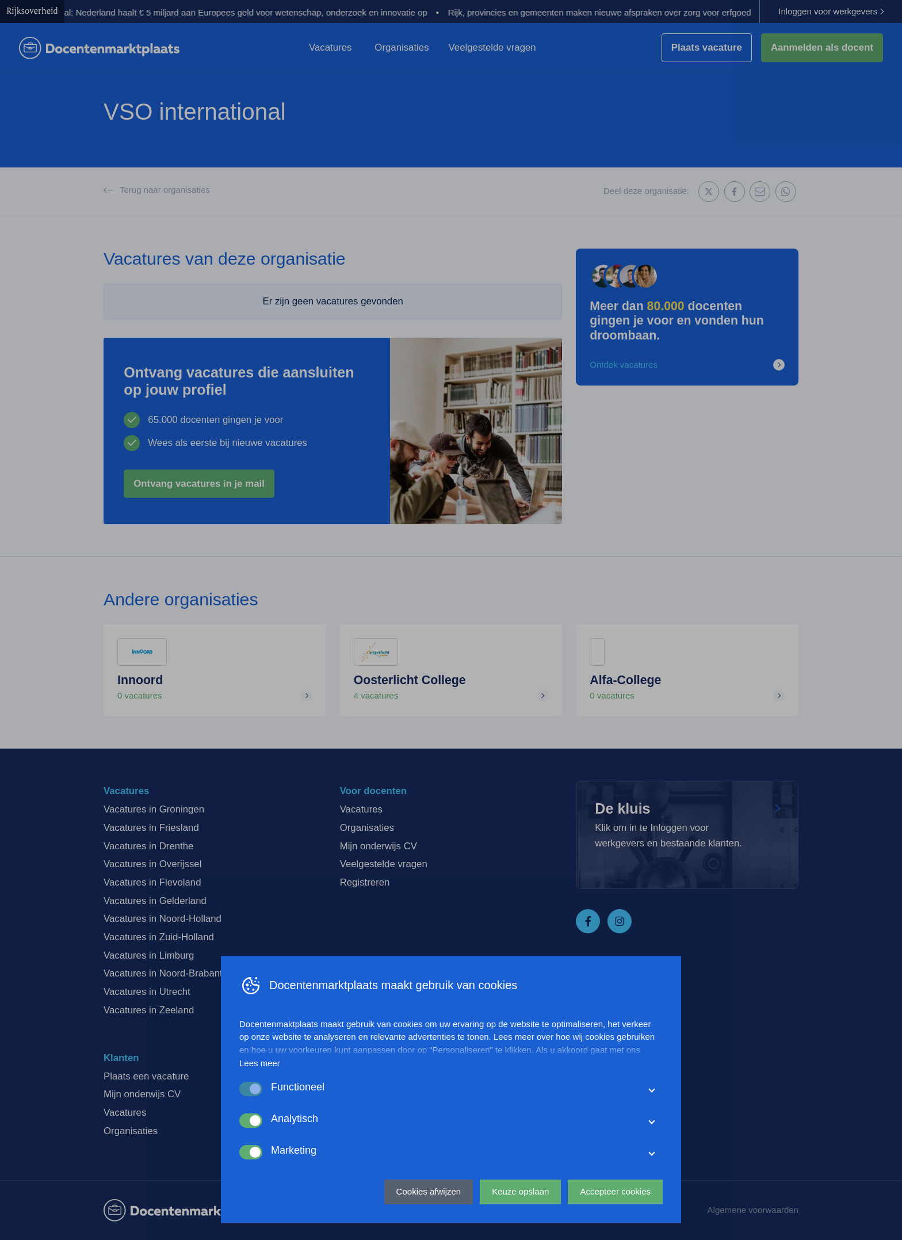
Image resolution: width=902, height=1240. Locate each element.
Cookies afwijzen (428, 1191)
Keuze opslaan (520, 1191)
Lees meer (259, 1063)
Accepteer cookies (615, 1191)
